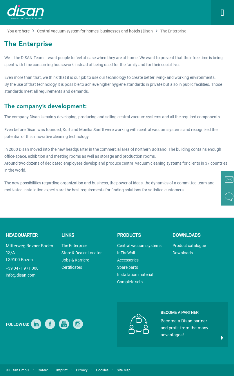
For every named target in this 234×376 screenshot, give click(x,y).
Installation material (135, 274)
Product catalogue (189, 245)
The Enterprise (74, 245)
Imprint (62, 370)
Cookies (102, 370)
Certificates (71, 267)
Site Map (123, 370)
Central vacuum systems (139, 245)
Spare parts (127, 267)
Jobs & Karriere (75, 260)
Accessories (128, 260)
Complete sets (130, 281)
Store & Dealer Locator (81, 252)
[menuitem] (159, 12)
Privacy (82, 370)
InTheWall (126, 252)
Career (43, 370)
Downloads (183, 252)
